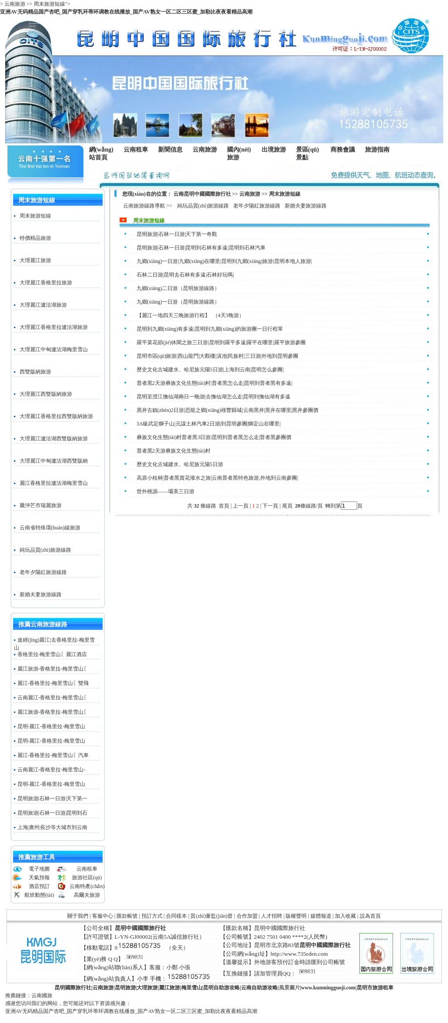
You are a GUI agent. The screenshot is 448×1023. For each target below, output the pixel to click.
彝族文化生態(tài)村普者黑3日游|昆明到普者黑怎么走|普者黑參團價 (214, 437)
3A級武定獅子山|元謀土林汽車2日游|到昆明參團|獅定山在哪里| (209, 424)
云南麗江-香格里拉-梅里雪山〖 (53, 698)
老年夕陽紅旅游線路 (43, 572)
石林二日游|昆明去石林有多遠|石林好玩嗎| (185, 275)
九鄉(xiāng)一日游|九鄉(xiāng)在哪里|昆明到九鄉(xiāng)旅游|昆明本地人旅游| (224, 261)
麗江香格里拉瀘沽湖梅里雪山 (54, 483)
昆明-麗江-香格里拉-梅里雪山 (51, 726)
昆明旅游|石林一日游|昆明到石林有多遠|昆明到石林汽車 (201, 248)
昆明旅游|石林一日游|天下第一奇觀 (177, 234)
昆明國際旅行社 (73, 988)
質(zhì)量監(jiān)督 (211, 916)
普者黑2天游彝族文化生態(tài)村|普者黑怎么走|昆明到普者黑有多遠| (215, 383)
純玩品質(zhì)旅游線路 (46, 550)
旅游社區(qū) (87, 877)
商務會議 (342, 150)
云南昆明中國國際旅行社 (202, 194)
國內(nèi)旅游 (241, 154)
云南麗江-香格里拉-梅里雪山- (51, 770)
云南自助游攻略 (259, 988)
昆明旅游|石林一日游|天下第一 (52, 798)
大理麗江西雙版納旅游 (46, 394)
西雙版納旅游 (35, 372)
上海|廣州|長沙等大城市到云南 (52, 827)
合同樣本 (176, 916)
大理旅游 (147, 988)
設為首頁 (370, 916)
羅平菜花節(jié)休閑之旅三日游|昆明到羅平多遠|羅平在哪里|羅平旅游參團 (221, 342)
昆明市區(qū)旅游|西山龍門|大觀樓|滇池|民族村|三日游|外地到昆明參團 (217, 356)
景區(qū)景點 (310, 154)
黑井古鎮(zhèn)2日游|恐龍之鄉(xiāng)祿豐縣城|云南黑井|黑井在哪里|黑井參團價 (228, 410)
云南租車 (136, 149)
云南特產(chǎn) (86, 886)
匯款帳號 (127, 916)
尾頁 (288, 506)
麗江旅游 (169, 988)
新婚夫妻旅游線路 (41, 594)
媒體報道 (320, 916)
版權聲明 (296, 916)
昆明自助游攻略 (221, 988)
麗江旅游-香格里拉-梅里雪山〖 (53, 669)
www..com (328, 988)
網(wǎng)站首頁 (101, 153)
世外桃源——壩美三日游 (165, 491)
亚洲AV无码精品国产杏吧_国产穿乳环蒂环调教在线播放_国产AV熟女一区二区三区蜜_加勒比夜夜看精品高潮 (126, 12)
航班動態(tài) (39, 895)
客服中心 (102, 916)
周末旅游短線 (35, 216)
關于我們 (77, 916)
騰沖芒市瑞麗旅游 (41, 505)
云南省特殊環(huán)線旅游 (50, 528)
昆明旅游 (125, 988)
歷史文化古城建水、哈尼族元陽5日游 (180, 464)
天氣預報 (39, 877)
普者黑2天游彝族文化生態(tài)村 (174, 451)
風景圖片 (289, 988)
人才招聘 (271, 916)
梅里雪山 (191, 988)
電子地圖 (39, 869)
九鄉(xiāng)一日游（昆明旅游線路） (178, 302)
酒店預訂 (39, 886)
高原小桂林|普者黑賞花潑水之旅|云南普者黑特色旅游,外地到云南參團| (217, 478)
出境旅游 (276, 150)
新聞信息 (172, 150)
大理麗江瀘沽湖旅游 (43, 305)
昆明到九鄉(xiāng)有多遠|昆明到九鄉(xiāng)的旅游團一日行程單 (210, 329)
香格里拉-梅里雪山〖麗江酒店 (52, 654)
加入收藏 (345, 916)
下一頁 (270, 506)
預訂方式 (151, 916)
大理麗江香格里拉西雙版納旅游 (56, 416)
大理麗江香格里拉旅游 (46, 283)
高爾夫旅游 (87, 895)
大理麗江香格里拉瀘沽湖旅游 (54, 327)
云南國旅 (41, 995)
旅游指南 (379, 150)
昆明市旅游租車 (375, 988)
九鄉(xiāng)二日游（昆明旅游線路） (178, 288)
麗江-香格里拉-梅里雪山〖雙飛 (53, 683)
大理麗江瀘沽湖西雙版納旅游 (54, 438)
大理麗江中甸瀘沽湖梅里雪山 (54, 349)
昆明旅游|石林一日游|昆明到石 (52, 813)
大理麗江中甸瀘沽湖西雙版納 (54, 461)
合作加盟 (247, 916)
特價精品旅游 (35, 238)
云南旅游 (207, 150)
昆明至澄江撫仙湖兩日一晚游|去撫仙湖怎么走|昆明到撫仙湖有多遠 (214, 397)
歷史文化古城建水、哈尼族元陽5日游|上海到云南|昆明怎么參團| (210, 369)
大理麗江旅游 (35, 260)
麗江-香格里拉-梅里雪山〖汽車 (53, 755)
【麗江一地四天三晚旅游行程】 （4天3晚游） (190, 315)
